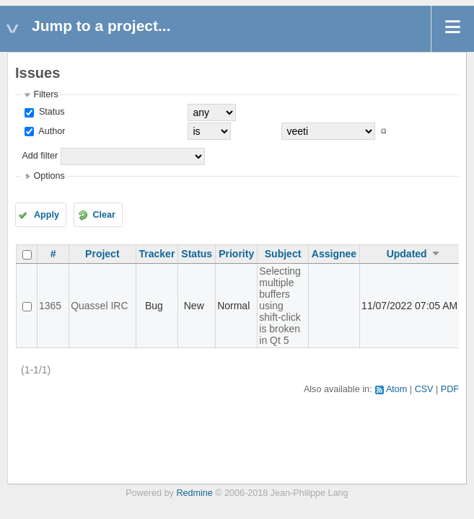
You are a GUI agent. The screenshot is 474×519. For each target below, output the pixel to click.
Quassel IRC (99, 305)
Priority (236, 254)
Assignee (334, 254)
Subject (283, 254)
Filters (45, 94)
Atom (396, 389)
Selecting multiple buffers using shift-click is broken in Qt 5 (280, 305)
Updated (407, 254)
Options (48, 176)
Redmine (194, 493)
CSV (424, 389)
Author (50, 131)
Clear (103, 215)
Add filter (40, 156)
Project (102, 254)
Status (50, 112)
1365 (50, 305)
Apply (46, 215)
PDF (450, 389)
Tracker (157, 254)
